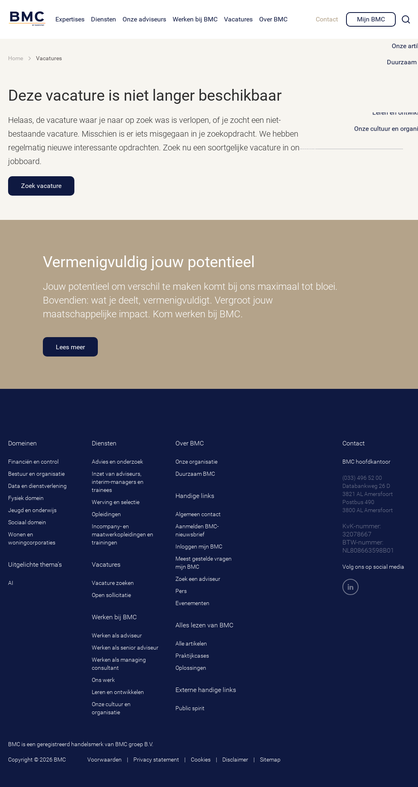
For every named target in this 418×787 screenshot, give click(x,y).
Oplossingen (190, 668)
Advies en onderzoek (117, 461)
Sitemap (270, 759)
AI (10, 583)
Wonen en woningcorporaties (31, 538)
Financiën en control (33, 461)
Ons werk (103, 680)
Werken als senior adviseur (125, 647)
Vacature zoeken (113, 583)
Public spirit (190, 708)
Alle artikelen (191, 643)
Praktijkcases (192, 655)
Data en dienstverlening (37, 486)
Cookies (201, 759)
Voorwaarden (104, 759)
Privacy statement (156, 759)
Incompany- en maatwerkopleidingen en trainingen (122, 534)
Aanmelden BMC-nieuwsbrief (197, 530)
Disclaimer (235, 759)
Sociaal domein (27, 522)
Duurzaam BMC (195, 474)
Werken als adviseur (117, 635)
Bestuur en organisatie (36, 474)
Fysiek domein (26, 498)
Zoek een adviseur (197, 579)
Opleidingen (106, 514)
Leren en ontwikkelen (118, 692)
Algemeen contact (198, 514)
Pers (181, 591)
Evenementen (192, 603)
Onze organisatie (196, 461)
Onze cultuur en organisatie (111, 708)
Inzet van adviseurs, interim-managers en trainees (118, 482)
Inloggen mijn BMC (198, 546)
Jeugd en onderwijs (32, 510)
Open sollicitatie (111, 595)
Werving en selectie (115, 502)
